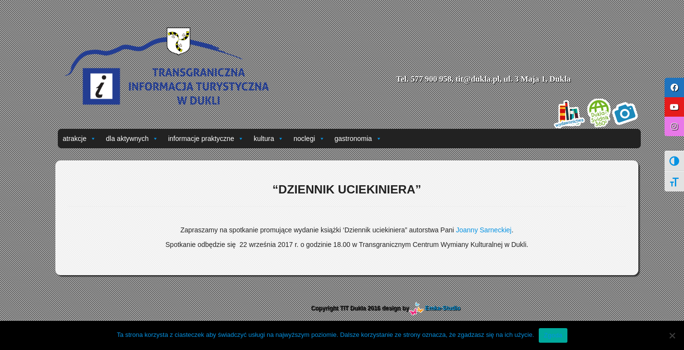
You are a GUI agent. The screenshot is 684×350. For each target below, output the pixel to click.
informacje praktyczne (206, 138)
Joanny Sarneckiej (483, 230)
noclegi (309, 138)
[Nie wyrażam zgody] (672, 335)
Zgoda (553, 335)
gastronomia (358, 138)
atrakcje (79, 138)
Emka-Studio (443, 308)
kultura (269, 138)
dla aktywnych (132, 138)
